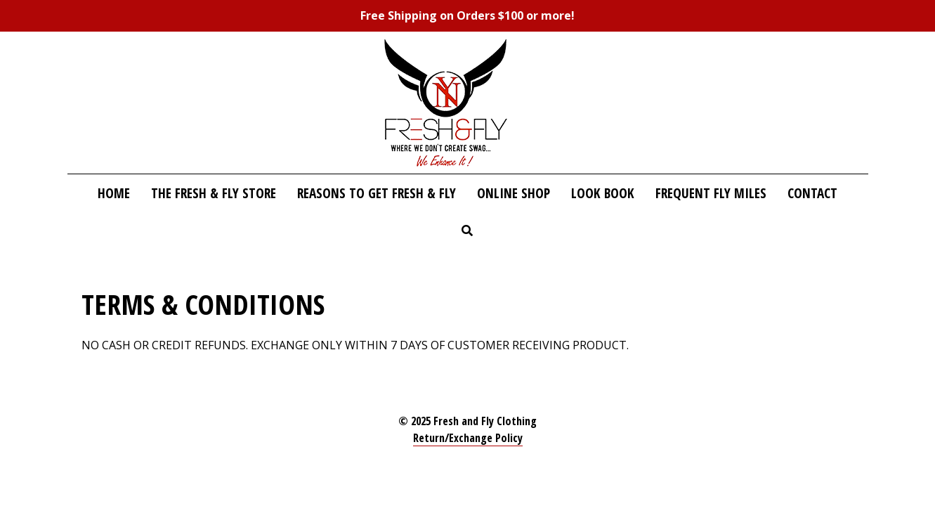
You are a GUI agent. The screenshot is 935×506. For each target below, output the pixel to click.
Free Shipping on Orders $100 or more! (467, 15)
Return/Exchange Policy (468, 438)
